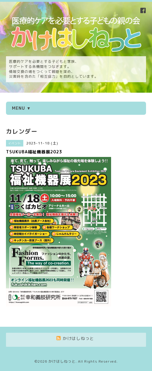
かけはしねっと (62, 361)
